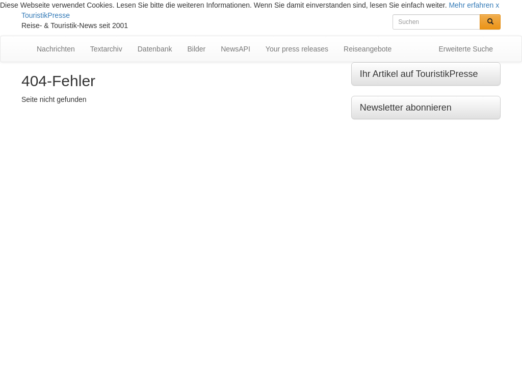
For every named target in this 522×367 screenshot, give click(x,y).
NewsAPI (235, 49)
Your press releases (297, 49)
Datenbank (155, 49)
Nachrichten (56, 49)
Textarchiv (106, 49)
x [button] (497, 5)
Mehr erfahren (471, 5)
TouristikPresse (45, 15)
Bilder (196, 49)
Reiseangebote (368, 49)
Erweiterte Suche (465, 49)
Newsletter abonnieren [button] (406, 107)
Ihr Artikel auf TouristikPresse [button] (419, 74)
